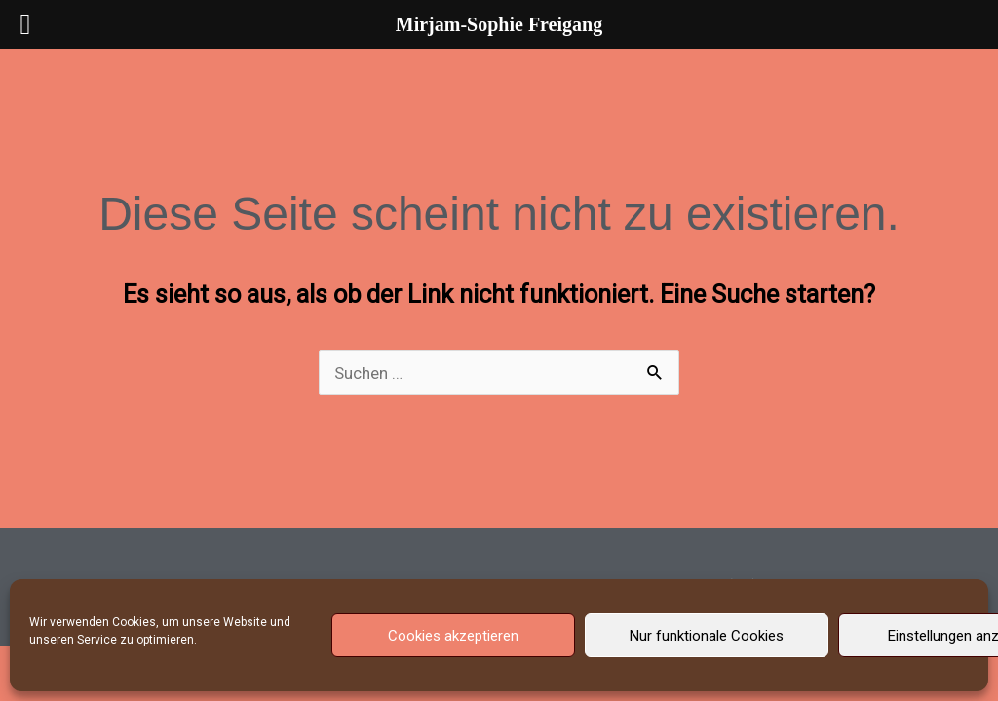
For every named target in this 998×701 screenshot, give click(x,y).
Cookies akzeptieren (453, 636)
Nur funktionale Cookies (707, 636)
